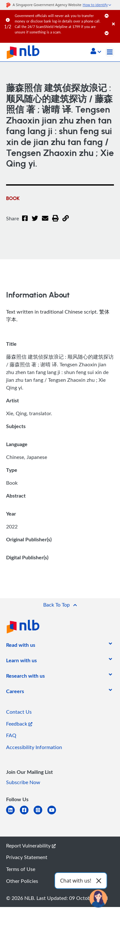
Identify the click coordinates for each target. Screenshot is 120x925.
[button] (96, 52)
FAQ (11, 735)
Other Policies (22, 880)
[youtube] (54, 814)
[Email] (45, 222)
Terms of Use (20, 869)
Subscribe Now (23, 782)
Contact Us (19, 711)
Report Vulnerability (31, 845)
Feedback (19, 723)
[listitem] (20, 646)
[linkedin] (13, 814)
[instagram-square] (40, 814)
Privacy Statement (26, 857)
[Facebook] (24, 222)
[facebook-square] (27, 814)
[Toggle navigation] (110, 52)
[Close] (115, 17)
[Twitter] (35, 222)
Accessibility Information (34, 747)
